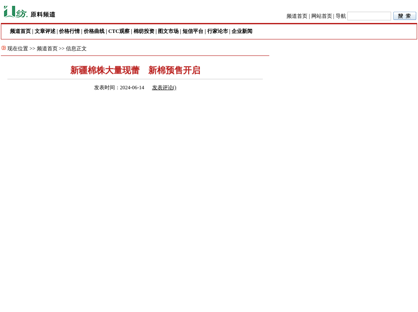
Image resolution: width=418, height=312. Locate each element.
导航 (341, 16)
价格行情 (69, 31)
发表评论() (164, 87)
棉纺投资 (144, 31)
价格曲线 (94, 31)
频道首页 (297, 16)
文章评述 (45, 31)
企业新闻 (242, 31)
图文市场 (168, 31)
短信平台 (193, 31)
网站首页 (321, 16)
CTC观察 (119, 31)
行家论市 (217, 31)
